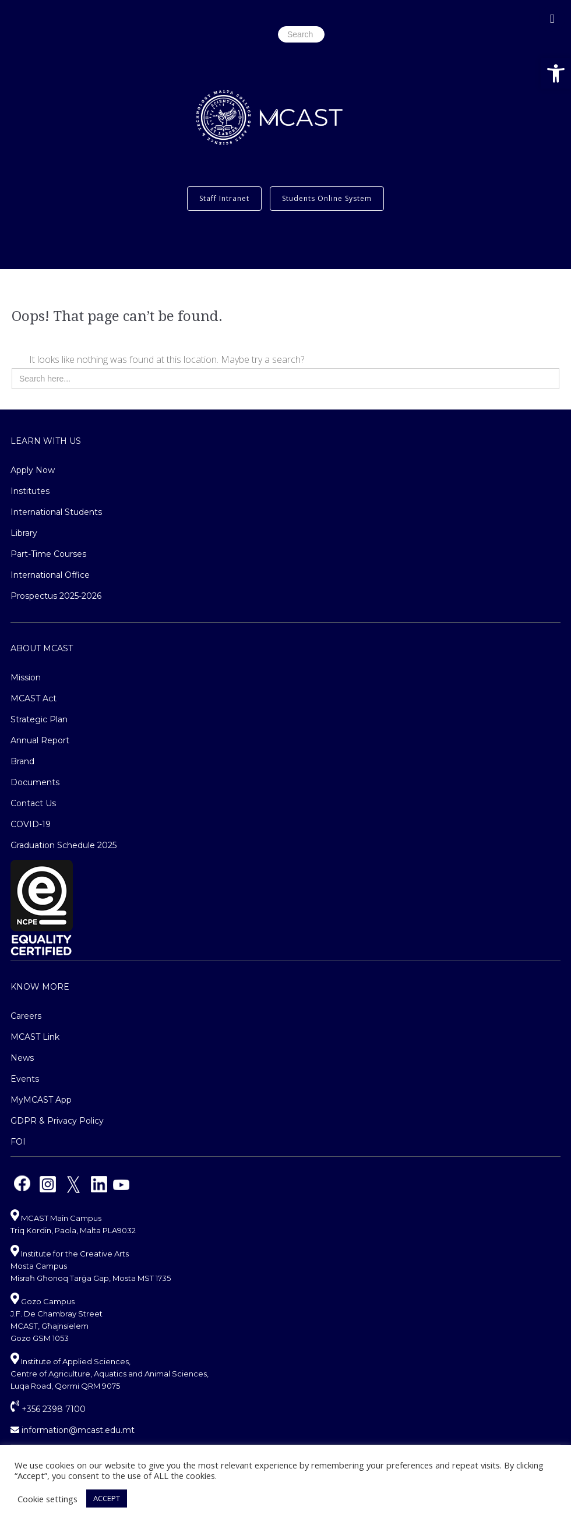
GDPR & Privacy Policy (57, 1120)
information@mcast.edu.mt (72, 1430)
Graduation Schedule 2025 (63, 845)
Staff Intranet (224, 198)
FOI (18, 1141)
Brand (22, 761)
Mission (25, 677)
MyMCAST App (41, 1100)
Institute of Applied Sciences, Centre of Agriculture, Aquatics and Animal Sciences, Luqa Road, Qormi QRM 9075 (109, 1373)
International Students (56, 512)
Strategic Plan (39, 719)
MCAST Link (34, 1037)
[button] (556, 73)
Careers (25, 1016)
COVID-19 (30, 824)
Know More (39, 987)
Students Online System (327, 198)
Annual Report (39, 740)
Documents (34, 782)
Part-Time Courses (48, 554)
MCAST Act (33, 698)
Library (23, 533)
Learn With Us (45, 441)
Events (24, 1079)
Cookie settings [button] (47, 1499)
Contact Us (33, 803)
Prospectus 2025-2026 (55, 596)
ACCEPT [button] (106, 1498)
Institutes (30, 491)
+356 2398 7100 (48, 1409)
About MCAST (41, 648)
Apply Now (32, 470)
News (22, 1058)
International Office (50, 575)
